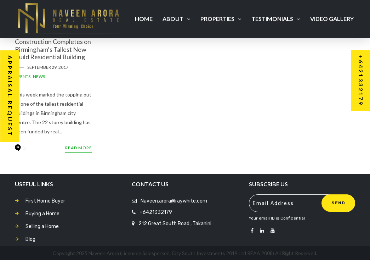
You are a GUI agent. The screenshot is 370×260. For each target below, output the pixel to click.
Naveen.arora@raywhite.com (174, 201)
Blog (30, 239)
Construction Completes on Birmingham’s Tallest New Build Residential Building (53, 49)
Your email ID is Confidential (277, 218)
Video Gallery (332, 18)
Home (144, 18)
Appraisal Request (10, 96)
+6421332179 (156, 212)
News (39, 76)
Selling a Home (42, 226)
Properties (220, 18)
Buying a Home (42, 214)
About (176, 18)
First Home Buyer (45, 201)
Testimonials (275, 18)
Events (22, 76)
